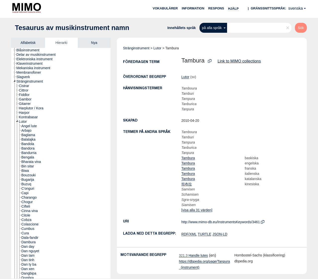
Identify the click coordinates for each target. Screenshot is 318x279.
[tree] (61, 163)
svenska (295, 8)
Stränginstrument (136, 48)
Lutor (157, 48)
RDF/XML (189, 234)
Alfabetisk (28, 43)
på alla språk (212, 28)
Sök (301, 28)
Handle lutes (193, 255)
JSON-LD (219, 234)
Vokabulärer (165, 8)
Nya (94, 43)
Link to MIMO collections (239, 61)
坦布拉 (186, 184)
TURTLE (204, 234)
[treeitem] (30, 50)
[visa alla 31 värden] (196, 210)
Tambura (188, 158)
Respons (216, 8)
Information (193, 8)
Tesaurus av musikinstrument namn (72, 27)
